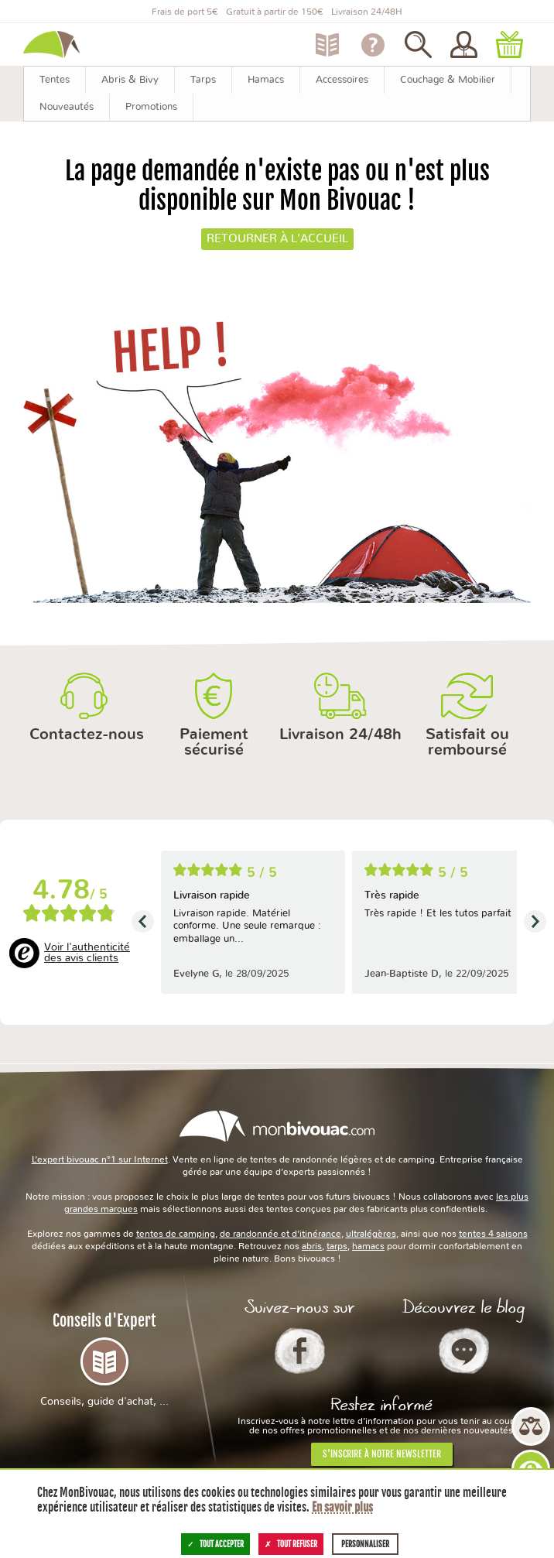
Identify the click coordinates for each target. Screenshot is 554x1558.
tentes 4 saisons (493, 1233)
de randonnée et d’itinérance (280, 1233)
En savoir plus (342, 1507)
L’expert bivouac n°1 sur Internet (100, 1159)
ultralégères (371, 1233)
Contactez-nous (86, 734)
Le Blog (464, 1350)
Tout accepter (215, 1544)
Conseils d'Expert (104, 1359)
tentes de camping (175, 1233)
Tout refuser (291, 1544)
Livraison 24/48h (340, 734)
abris (312, 1246)
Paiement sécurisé (214, 742)
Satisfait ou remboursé (467, 742)
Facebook (300, 1350)
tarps (337, 1246)
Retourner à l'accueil (277, 239)
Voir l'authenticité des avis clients (87, 953)
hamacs (368, 1246)
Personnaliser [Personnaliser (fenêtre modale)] (365, 1544)
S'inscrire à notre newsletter (382, 1454)
